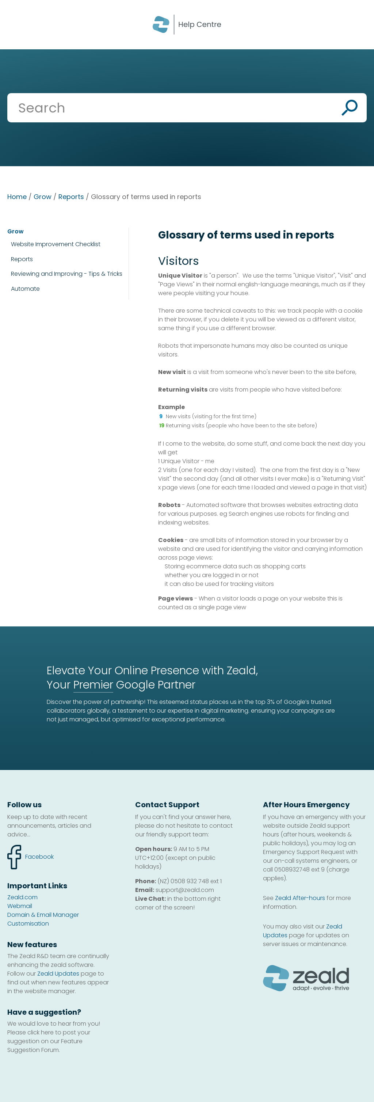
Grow (42, 196)
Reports (71, 196)
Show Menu (15, 24)
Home (17, 196)
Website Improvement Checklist (55, 244)
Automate (25, 289)
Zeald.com (22, 897)
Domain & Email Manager (43, 915)
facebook (30, 857)
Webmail (19, 906)
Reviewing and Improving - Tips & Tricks (66, 274)
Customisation (28, 923)
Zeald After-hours (300, 898)
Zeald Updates (58, 973)
